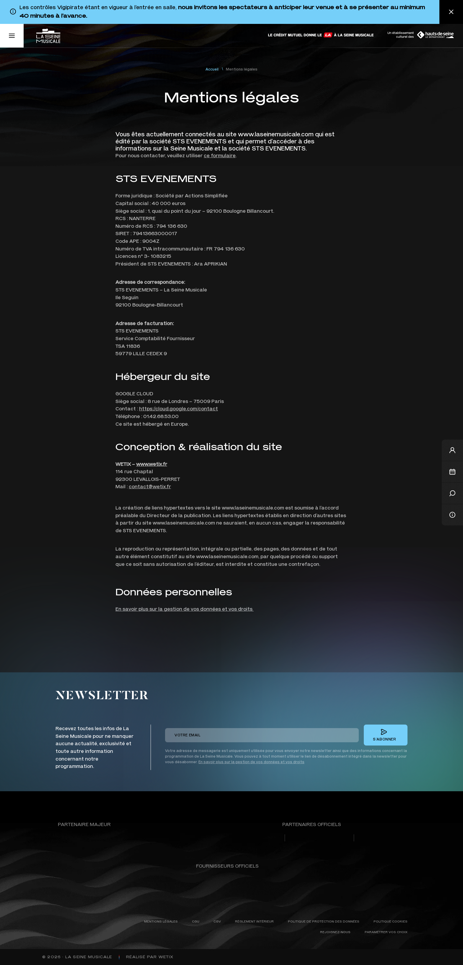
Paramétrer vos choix (386, 932)
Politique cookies (390, 921)
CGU (195, 921)
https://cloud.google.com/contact (178, 408)
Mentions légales (161, 921)
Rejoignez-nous (335, 932)
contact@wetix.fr (150, 486)
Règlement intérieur (254, 921)
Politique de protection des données (323, 921)
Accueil (212, 69)
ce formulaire (220, 155)
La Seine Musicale (88, 957)
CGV (217, 921)
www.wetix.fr (151, 464)
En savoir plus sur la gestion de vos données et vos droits (184, 609)
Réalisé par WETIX (149, 957)
